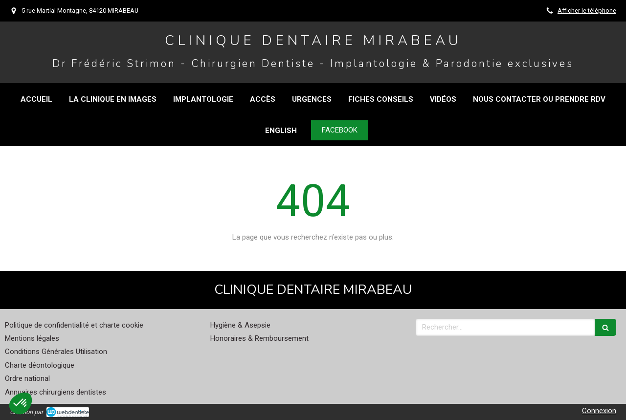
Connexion (599, 410)
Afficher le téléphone (587, 10)
